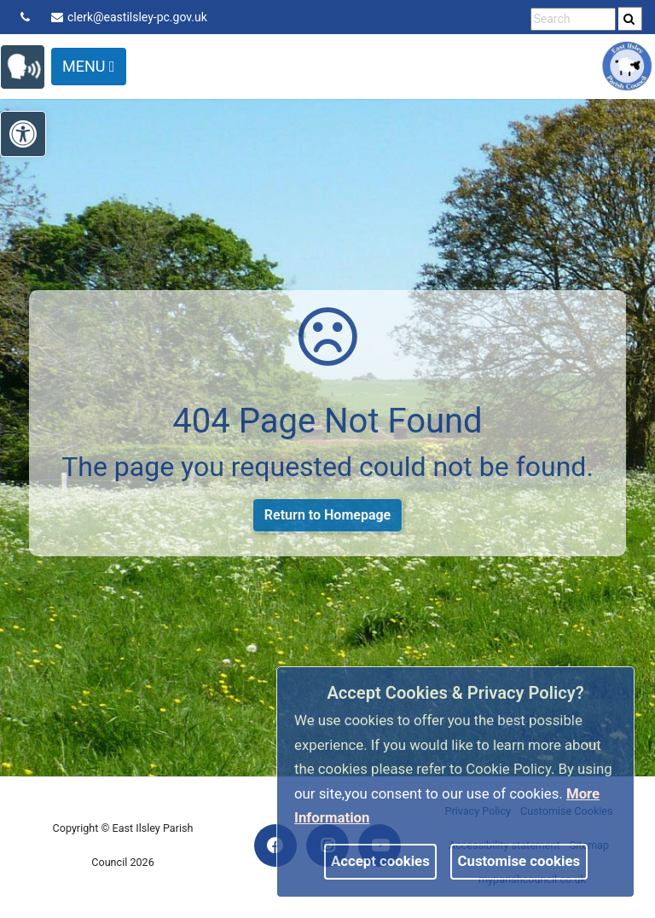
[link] (629, 19)
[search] (630, 19)
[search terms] (573, 19)
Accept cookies (380, 860)
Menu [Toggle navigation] (88, 66)
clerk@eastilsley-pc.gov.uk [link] (129, 17)
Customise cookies (519, 860)
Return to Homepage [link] (327, 515)
